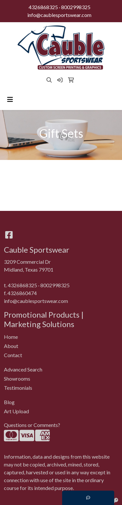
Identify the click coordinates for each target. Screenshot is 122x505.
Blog (9, 402)
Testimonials (18, 388)
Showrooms (17, 378)
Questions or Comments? (32, 425)
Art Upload (16, 411)
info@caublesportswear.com (59, 15)
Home (11, 337)
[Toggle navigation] (10, 99)
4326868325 (43, 7)
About (11, 346)
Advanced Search (23, 369)
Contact (13, 355)
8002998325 (75, 7)
